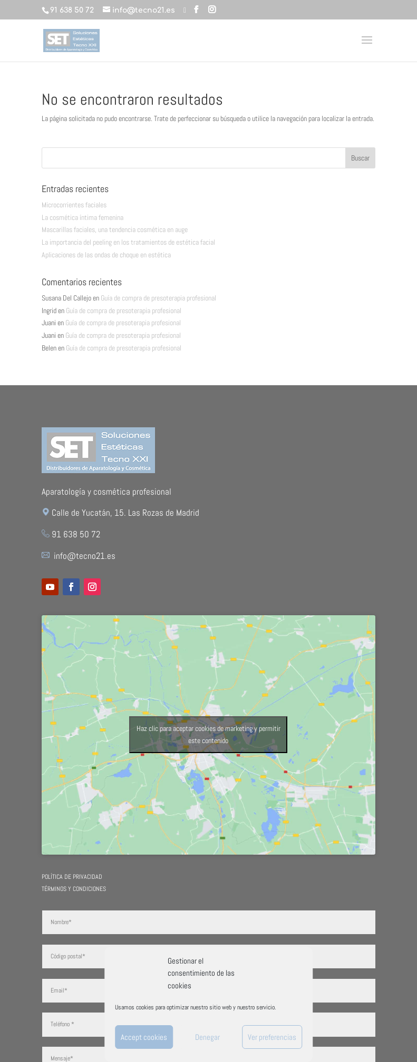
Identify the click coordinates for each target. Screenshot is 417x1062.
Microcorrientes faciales (74, 204)
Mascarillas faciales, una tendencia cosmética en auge (115, 229)
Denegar (207, 1037)
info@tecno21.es (84, 556)
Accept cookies (144, 1037)
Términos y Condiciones (74, 889)
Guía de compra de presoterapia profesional (158, 298)
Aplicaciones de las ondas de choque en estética (106, 254)
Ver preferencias (272, 1037)
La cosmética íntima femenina (82, 217)
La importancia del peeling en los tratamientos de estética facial (128, 242)
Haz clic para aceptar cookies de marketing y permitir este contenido (208, 734)
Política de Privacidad (72, 877)
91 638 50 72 (72, 10)
